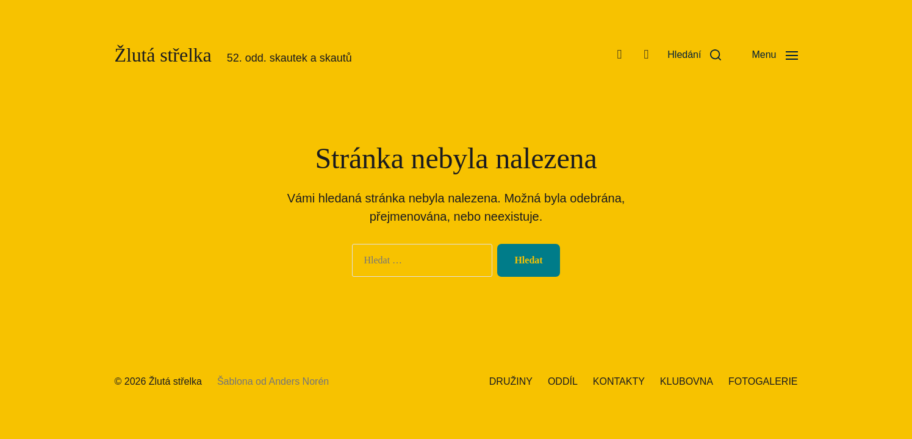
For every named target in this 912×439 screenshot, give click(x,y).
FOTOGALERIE (763, 381)
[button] (694, 54)
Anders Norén (298, 381)
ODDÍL (563, 381)
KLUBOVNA (686, 381)
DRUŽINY (511, 381)
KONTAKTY (619, 381)
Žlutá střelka (163, 55)
